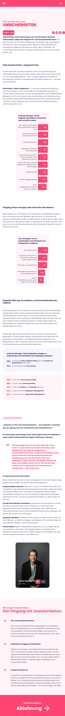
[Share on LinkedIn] (60, 32)
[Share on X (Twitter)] (63, 32)
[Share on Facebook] (57, 32)
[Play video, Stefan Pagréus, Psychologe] (32, 565)
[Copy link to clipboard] (53, 32)
